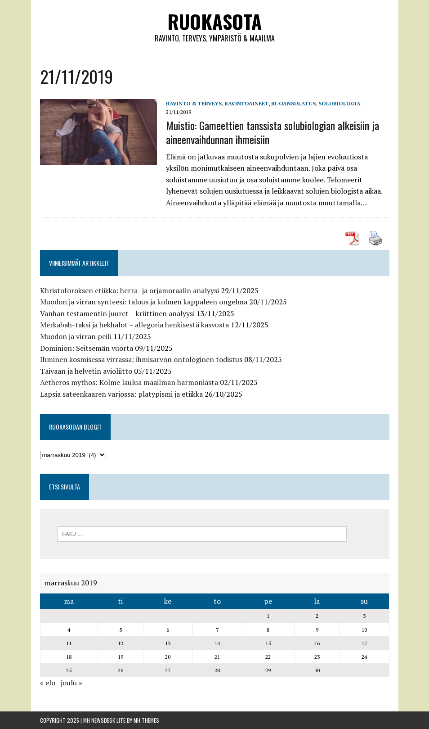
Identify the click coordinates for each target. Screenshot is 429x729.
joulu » (71, 683)
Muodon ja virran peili (76, 336)
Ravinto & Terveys (194, 103)
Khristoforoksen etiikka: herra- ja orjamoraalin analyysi (129, 290)
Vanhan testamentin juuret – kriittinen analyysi (117, 313)
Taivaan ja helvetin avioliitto (86, 371)
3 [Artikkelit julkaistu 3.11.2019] (364, 615)
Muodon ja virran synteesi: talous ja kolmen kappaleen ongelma (143, 302)
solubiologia (339, 103)
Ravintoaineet (246, 103)
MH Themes (146, 720)
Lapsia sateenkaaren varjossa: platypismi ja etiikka (121, 394)
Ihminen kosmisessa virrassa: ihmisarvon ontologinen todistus (141, 359)
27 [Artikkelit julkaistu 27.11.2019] (167, 670)
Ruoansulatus (293, 103)
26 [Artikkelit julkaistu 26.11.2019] (120, 670)
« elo (47, 683)
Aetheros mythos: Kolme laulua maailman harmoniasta (129, 382)
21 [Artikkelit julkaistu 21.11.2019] (217, 656)
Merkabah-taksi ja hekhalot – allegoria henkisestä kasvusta (134, 325)
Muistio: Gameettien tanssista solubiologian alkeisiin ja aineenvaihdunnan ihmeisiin (272, 132)
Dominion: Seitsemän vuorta (86, 348)
